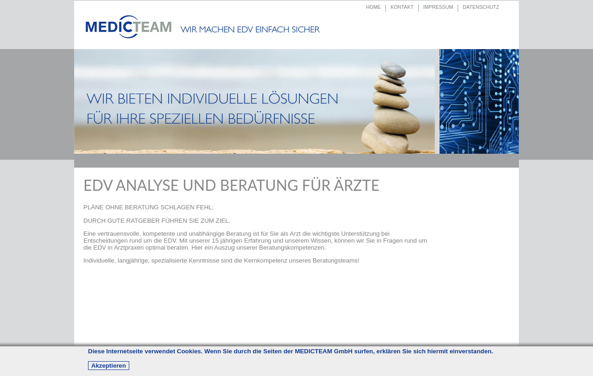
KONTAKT (402, 7)
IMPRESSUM (438, 7)
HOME (373, 7)
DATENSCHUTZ (481, 7)
